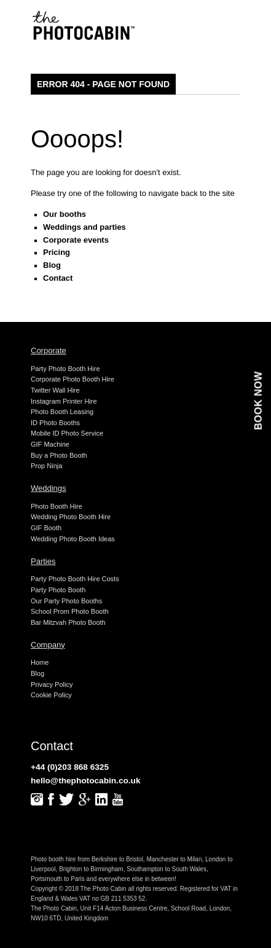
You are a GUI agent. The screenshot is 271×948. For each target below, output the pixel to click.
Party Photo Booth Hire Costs (75, 578)
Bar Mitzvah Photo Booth (68, 622)
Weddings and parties (84, 227)
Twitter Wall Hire (55, 390)
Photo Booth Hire (56, 506)
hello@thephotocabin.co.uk (86, 780)
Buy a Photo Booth (59, 455)
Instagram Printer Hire (64, 401)
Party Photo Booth (58, 589)
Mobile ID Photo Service (67, 433)
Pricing (56, 252)
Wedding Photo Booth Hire (71, 516)
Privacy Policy (52, 684)
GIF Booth (46, 527)
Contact (58, 278)
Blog (52, 265)
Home (40, 662)
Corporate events (76, 240)
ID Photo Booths (55, 422)
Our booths (64, 214)
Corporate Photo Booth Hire (72, 379)
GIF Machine (50, 444)
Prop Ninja (46, 465)
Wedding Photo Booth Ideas (73, 539)
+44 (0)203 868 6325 (70, 767)
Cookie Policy (51, 695)
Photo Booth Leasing (62, 411)
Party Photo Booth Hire (65, 368)
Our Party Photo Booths (66, 601)
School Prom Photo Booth (70, 611)
